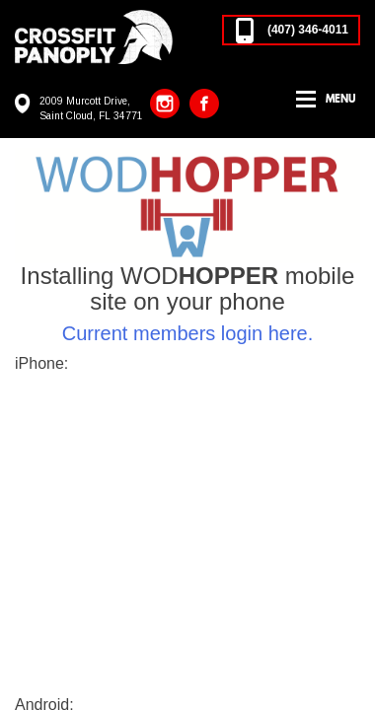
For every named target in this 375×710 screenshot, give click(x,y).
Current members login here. (188, 333)
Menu (340, 98)
